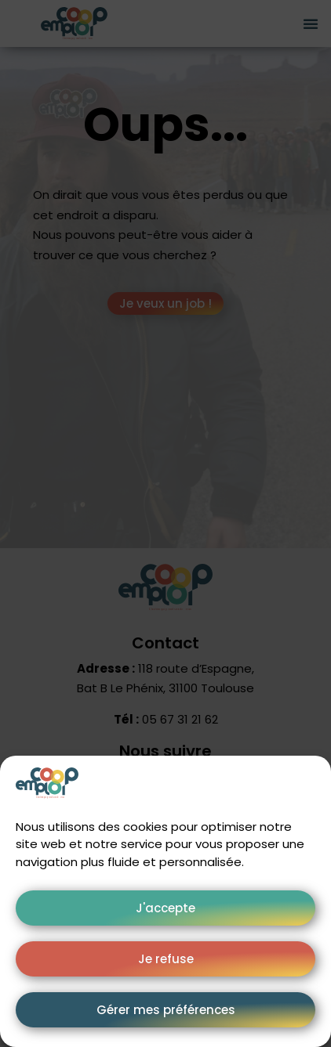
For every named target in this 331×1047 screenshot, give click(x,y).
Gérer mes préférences (165, 1010)
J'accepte (165, 908)
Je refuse (166, 959)
